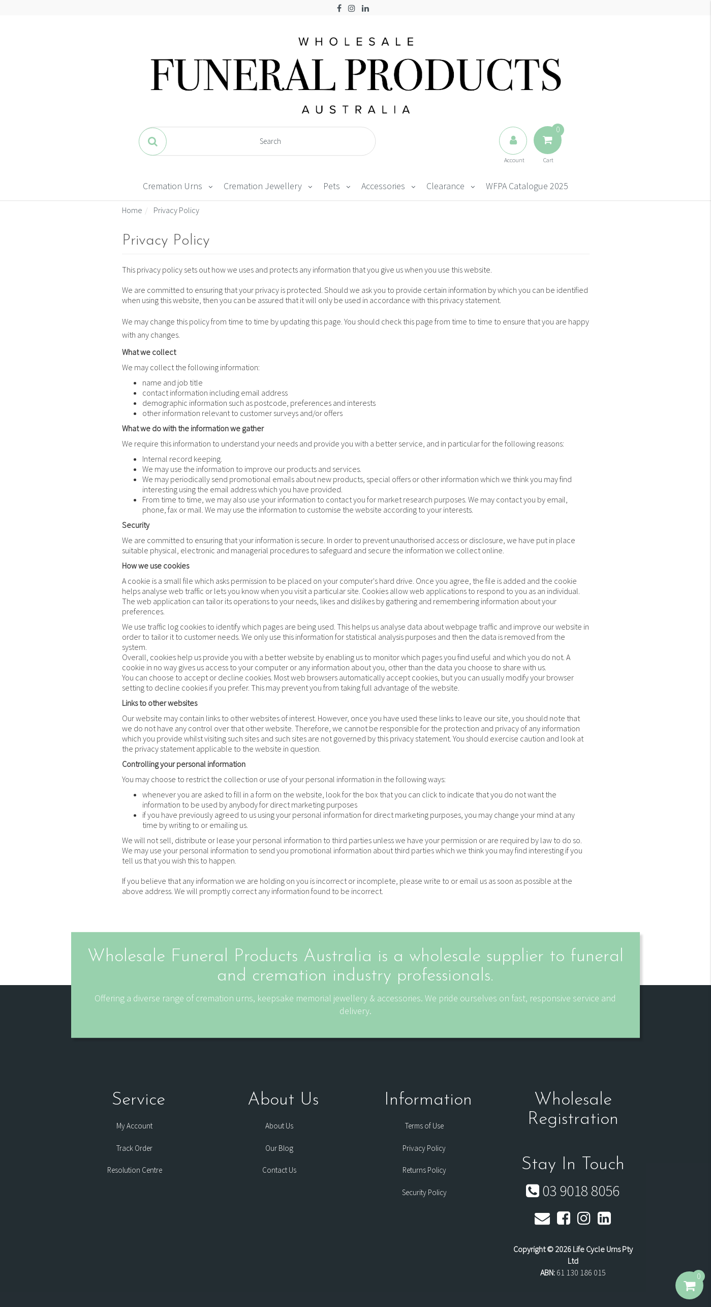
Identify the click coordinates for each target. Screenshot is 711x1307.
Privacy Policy (424, 1148)
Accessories (383, 186)
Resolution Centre (134, 1170)
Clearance (445, 186)
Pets (331, 186)
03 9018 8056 (573, 1190)
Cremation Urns (172, 186)
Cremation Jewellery (263, 186)
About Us (279, 1126)
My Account (134, 1126)
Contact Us (279, 1170)
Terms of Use (424, 1126)
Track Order (134, 1148)
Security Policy (424, 1192)
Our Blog (279, 1148)
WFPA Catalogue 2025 (527, 186)
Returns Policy (424, 1170)
